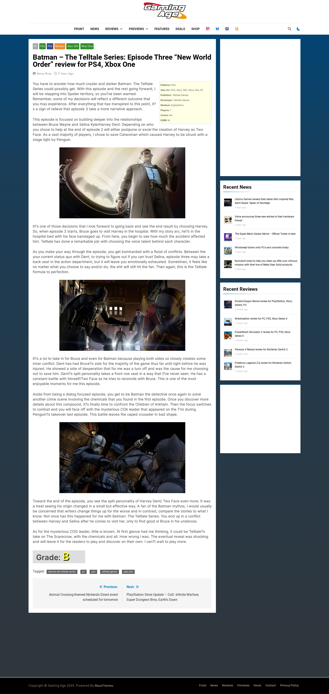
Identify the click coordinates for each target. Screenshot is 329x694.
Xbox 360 (72, 46)
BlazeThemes (104, 685)
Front (79, 29)
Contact (270, 685)
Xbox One (86, 46)
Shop (195, 29)
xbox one (128, 571)
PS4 (50, 46)
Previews (136, 29)
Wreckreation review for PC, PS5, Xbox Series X (261, 318)
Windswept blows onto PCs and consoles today (262, 247)
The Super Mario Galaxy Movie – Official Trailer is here (265, 233)
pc (83, 571)
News (94, 29)
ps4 (93, 571)
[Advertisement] (122, 644)
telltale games (109, 571)
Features (161, 29)
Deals (180, 29)
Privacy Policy (289, 685)
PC (35, 46)
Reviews (111, 29)
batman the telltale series (62, 571)
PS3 (42, 46)
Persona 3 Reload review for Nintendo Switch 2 (261, 349)
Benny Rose (44, 73)
